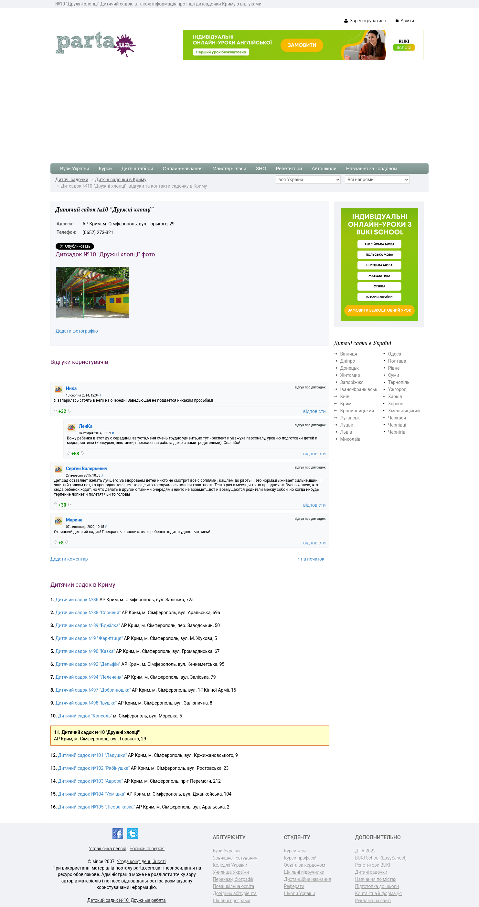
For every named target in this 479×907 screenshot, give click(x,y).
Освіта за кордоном (304, 865)
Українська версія (107, 848)
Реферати (294, 886)
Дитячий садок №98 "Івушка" (86, 703)
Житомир (350, 375)
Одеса (394, 353)
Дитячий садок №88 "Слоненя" (88, 612)
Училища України (231, 872)
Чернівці (397, 425)
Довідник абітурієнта (235, 893)
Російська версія (147, 848)
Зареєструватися (365, 20)
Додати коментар (69, 559)
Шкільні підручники (304, 872)
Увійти (405, 20)
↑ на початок (311, 559)
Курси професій (300, 858)
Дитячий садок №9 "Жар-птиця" (89, 638)
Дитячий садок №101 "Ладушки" (92, 755)
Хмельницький (404, 410)
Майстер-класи (229, 168)
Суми (393, 375)
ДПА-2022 (365, 850)
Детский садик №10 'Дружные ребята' (126, 900)
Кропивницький (357, 410)
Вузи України (74, 168)
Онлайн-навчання (183, 168)
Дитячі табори (137, 168)
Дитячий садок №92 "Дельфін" (88, 664)
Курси (105, 168)
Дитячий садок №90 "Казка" (85, 651)
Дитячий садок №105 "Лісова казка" (96, 806)
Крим (346, 403)
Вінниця (348, 353)
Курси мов (295, 850)
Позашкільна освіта (233, 886)
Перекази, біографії (233, 879)
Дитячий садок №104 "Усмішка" (92, 794)
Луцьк (346, 425)
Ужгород (397, 389)
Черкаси (397, 417)
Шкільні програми (231, 900)
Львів (346, 432)
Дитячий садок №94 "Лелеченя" (89, 677)
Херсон (395, 403)
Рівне (394, 368)
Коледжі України (230, 865)
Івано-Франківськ (359, 389)
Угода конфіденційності (141, 861)
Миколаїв (350, 439)
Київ (344, 396)
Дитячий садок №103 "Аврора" (90, 781)
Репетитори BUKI (372, 865)
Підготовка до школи (377, 886)
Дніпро (347, 361)
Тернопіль (399, 382)
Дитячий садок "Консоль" (85, 715)
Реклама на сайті (373, 900)
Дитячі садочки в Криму (120, 179)
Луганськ (350, 417)
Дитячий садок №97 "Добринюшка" (93, 690)
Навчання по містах (376, 879)
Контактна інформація (378, 893)
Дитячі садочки (71, 179)
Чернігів (397, 432)
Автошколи (324, 168)
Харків (395, 396)
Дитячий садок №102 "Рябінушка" (94, 768)
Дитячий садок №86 (77, 599)
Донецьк (349, 368)
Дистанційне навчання (307, 879)
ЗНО (261, 168)
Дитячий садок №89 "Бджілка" (88, 625)
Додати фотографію (77, 331)
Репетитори (289, 168)
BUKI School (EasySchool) (381, 858)
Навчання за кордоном (371, 168)
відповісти (314, 411)
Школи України (299, 893)
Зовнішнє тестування (235, 858)
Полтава (397, 361)
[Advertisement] (239, 108)
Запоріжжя (352, 382)
